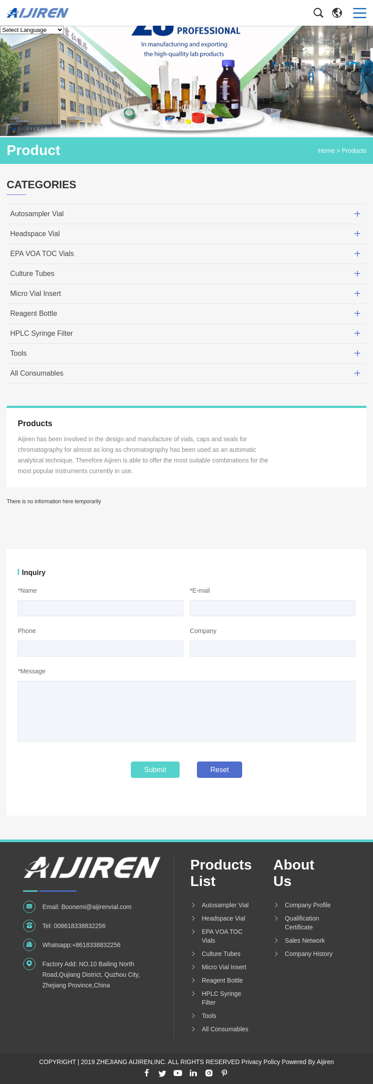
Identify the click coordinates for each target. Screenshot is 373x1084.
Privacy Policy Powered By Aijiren (287, 1061)
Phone (26, 630)
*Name (27, 590)
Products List (220, 873)
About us (293, 873)
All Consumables (36, 373)
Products (354, 150)
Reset (219, 769)
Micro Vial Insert (35, 293)
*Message (31, 671)
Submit (155, 769)
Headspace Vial (35, 233)
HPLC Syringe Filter (41, 333)
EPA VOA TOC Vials (42, 253)
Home (326, 150)
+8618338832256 (96, 944)
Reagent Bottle (33, 313)
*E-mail (200, 590)
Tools (18, 353)
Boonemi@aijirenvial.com (96, 906)
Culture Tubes (32, 273)
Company (203, 630)
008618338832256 (80, 925)
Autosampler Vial (37, 214)
